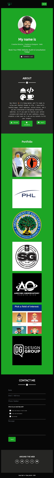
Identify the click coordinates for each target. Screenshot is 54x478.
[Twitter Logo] (22, 461)
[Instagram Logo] (32, 461)
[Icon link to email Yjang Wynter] (37, 461)
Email (41, 122)
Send (12, 439)
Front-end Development (17, 413)
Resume (14, 122)
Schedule (27, 123)
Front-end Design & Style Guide (19, 410)
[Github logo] (17, 461)
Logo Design (14, 416)
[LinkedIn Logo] (27, 461)
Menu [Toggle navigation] (44, 4)
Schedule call (27, 56)
